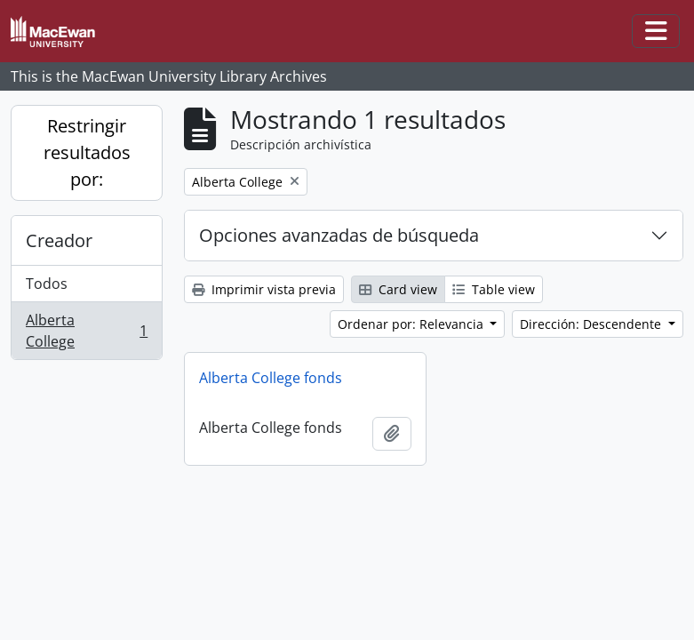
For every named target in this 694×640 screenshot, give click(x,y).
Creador (59, 240)
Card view (398, 289)
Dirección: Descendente (592, 324)
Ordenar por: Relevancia (412, 324)
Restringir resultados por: (87, 152)
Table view (493, 289)
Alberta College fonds (270, 378)
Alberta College (86, 330)
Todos (47, 283)
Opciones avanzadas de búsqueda (339, 235)
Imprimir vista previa (264, 289)
